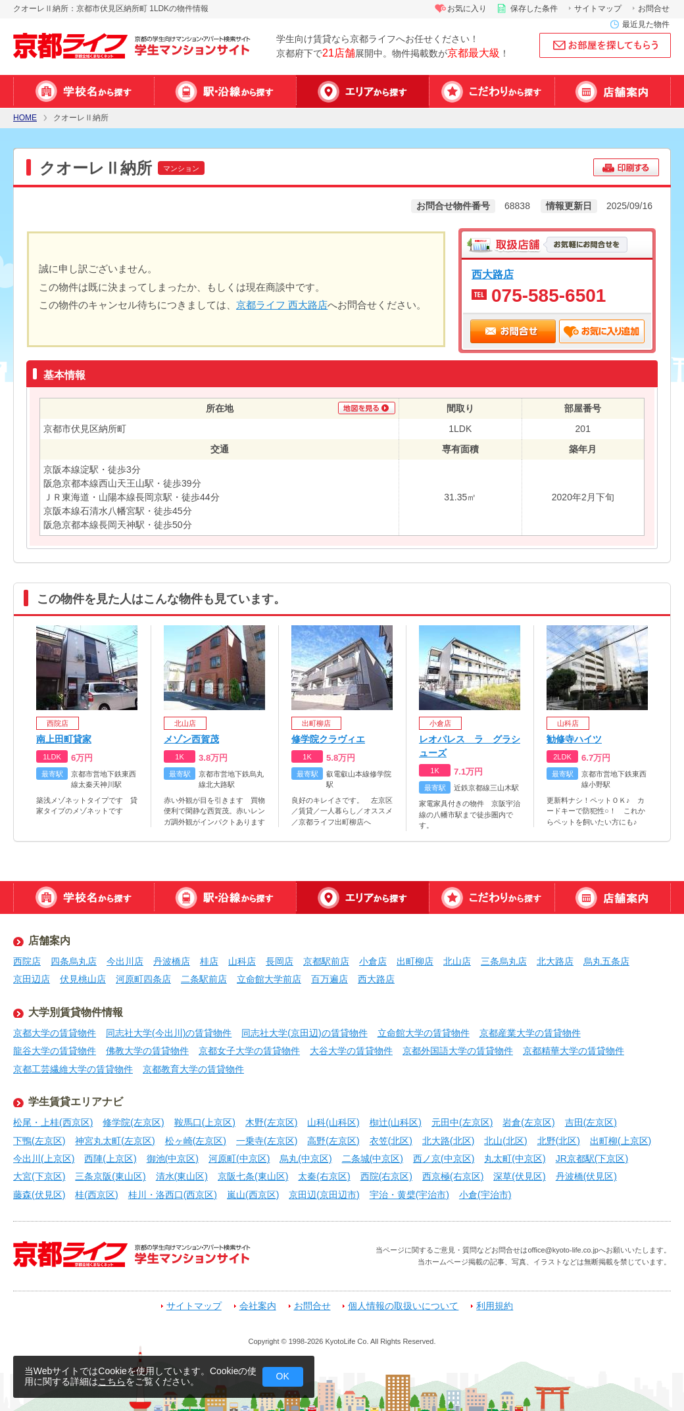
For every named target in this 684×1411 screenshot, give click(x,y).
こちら (112, 1381)
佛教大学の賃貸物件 (147, 1050)
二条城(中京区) (372, 1158)
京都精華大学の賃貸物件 (573, 1050)
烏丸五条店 (606, 961)
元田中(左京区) (462, 1122)
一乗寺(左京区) (266, 1141)
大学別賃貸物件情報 (75, 1012)
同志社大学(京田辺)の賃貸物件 (304, 1033)
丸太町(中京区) (514, 1158)
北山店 (457, 961)
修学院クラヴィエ (328, 739)
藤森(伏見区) (39, 1194)
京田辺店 (31, 979)
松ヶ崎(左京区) (195, 1141)
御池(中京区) (173, 1158)
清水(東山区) (182, 1176)
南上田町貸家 (63, 739)
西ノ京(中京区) (443, 1158)
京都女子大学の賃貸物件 (249, 1050)
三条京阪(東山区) (110, 1176)
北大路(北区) (448, 1141)
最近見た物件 (646, 24)
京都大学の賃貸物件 (54, 1033)
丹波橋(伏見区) (586, 1176)
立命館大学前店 (269, 979)
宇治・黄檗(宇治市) (409, 1194)
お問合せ (654, 8)
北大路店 (555, 961)
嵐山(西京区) (253, 1194)
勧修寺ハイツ (574, 739)
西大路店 (493, 274)
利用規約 (494, 1306)
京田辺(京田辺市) (324, 1194)
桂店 (209, 961)
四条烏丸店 (74, 961)
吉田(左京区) (591, 1122)
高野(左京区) (333, 1141)
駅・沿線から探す (225, 91)
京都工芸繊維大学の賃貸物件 (73, 1069)
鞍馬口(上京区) (204, 1122)
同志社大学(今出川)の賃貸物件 (169, 1033)
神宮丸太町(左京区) (115, 1141)
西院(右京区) (386, 1176)
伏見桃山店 (83, 979)
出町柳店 (415, 961)
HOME (25, 118)
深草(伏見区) (519, 1176)
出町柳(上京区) (620, 1141)
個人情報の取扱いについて (403, 1306)
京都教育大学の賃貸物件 (193, 1069)
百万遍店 (329, 979)
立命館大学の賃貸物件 (424, 1033)
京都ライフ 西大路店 (282, 304)
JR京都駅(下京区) (592, 1158)
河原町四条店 (143, 979)
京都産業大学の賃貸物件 (530, 1033)
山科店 (242, 961)
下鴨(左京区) (39, 1141)
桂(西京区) (96, 1194)
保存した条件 (534, 8)
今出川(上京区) (43, 1158)
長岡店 (279, 961)
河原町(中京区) (239, 1158)
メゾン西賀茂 (191, 739)
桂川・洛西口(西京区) (172, 1194)
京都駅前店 (326, 961)
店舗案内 (612, 91)
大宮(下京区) (39, 1176)
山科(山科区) (333, 1122)
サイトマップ (598, 8)
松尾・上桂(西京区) (53, 1122)
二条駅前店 (204, 979)
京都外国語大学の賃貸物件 (458, 1050)
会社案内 (257, 1306)
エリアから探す (362, 91)
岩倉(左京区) (528, 1122)
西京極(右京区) (452, 1176)
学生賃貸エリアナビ (75, 1101)
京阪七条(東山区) (253, 1176)
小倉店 (373, 961)
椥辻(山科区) (396, 1122)
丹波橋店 (171, 961)
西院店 (27, 961)
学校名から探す (83, 91)
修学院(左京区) (133, 1122)
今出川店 (125, 961)
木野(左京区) (271, 1122)
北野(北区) (558, 1141)
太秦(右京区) (324, 1176)
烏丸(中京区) (305, 1158)
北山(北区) (505, 1141)
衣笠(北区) (391, 1141)
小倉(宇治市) (485, 1194)
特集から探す (491, 91)
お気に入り (467, 8)
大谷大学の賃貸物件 (351, 1050)
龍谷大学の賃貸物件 (54, 1050)
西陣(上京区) (110, 1158)
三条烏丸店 (504, 961)
